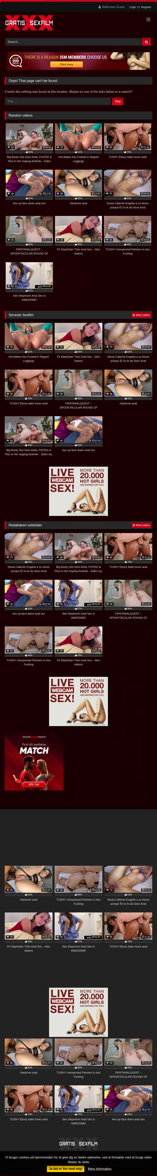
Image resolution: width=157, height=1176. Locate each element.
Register (146, 7)
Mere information (99, 1168)
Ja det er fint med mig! (65, 1168)
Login (132, 7)
